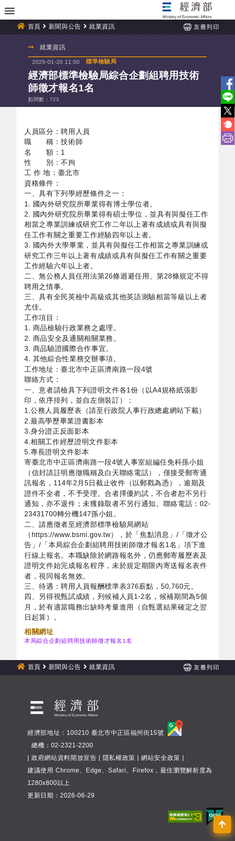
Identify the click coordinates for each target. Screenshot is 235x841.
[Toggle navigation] (9, 11)
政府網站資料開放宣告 (64, 757)
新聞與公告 (65, 26)
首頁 (34, 26)
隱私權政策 (119, 757)
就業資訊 (102, 26)
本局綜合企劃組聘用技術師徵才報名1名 (78, 640)
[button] (222, 824)
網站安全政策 (160, 757)
